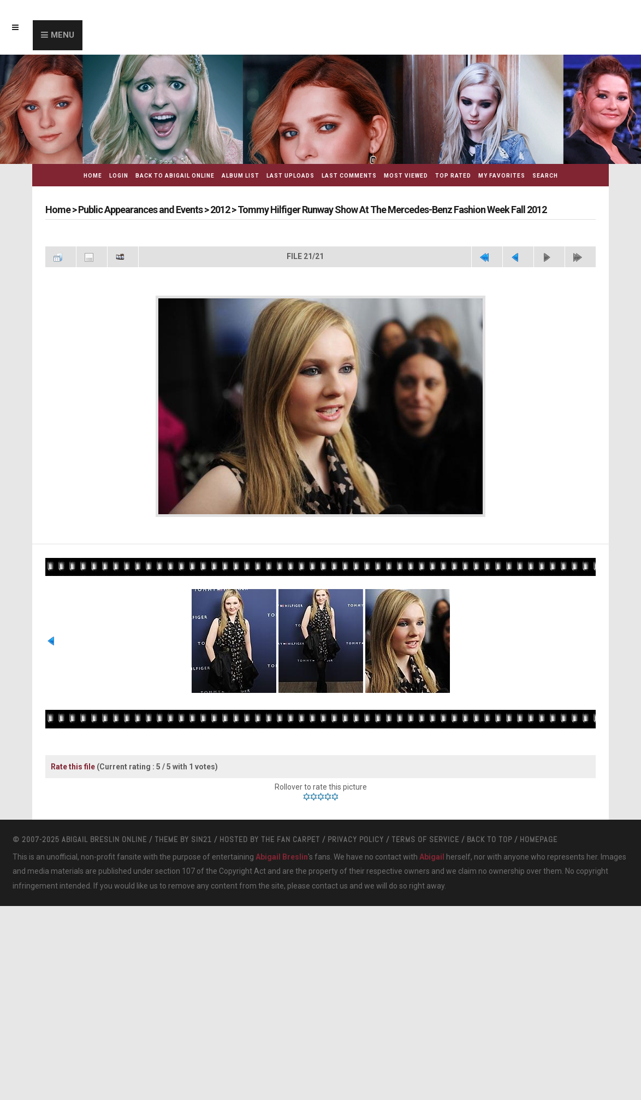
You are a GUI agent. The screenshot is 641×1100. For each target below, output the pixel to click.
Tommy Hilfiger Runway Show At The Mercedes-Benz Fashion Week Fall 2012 (392, 209)
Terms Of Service (425, 839)
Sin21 (201, 839)
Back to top (489, 839)
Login (118, 176)
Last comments (349, 176)
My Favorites (501, 176)
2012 (220, 209)
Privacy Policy (356, 839)
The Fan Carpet (290, 839)
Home (93, 176)
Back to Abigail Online (175, 176)
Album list (240, 176)
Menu (62, 35)
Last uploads (290, 176)
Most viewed (406, 176)
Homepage (538, 839)
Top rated (453, 176)
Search (545, 176)
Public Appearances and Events (140, 209)
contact (325, 885)
